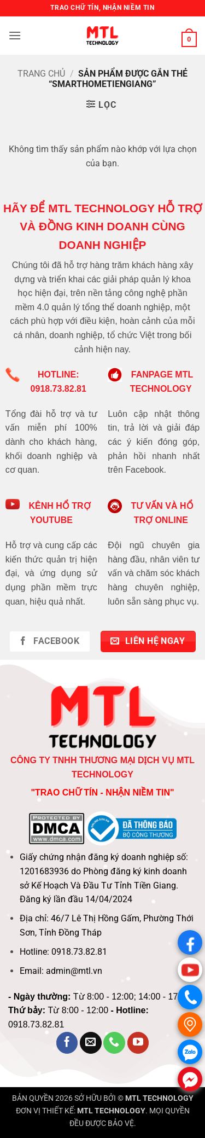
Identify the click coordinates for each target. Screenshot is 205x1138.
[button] (14, 35)
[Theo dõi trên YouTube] (138, 1043)
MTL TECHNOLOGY (159, 1098)
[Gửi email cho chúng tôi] (91, 1043)
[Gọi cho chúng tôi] (114, 1043)
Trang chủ (41, 73)
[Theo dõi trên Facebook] (67, 1043)
